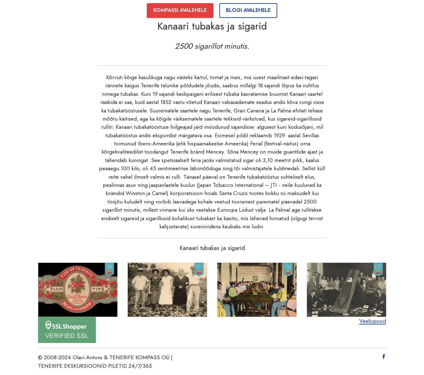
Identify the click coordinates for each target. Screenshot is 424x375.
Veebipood (372, 321)
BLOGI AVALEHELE (248, 10)
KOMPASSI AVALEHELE (180, 10)
